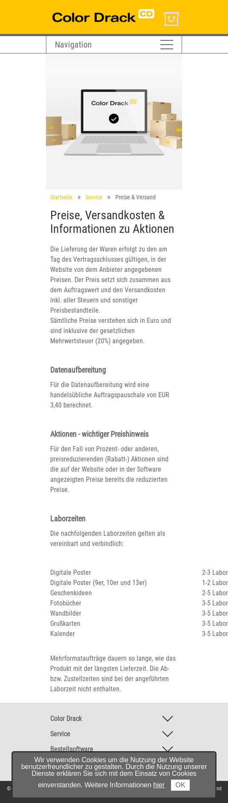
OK (180, 785)
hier (159, 785)
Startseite (61, 197)
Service (94, 197)
